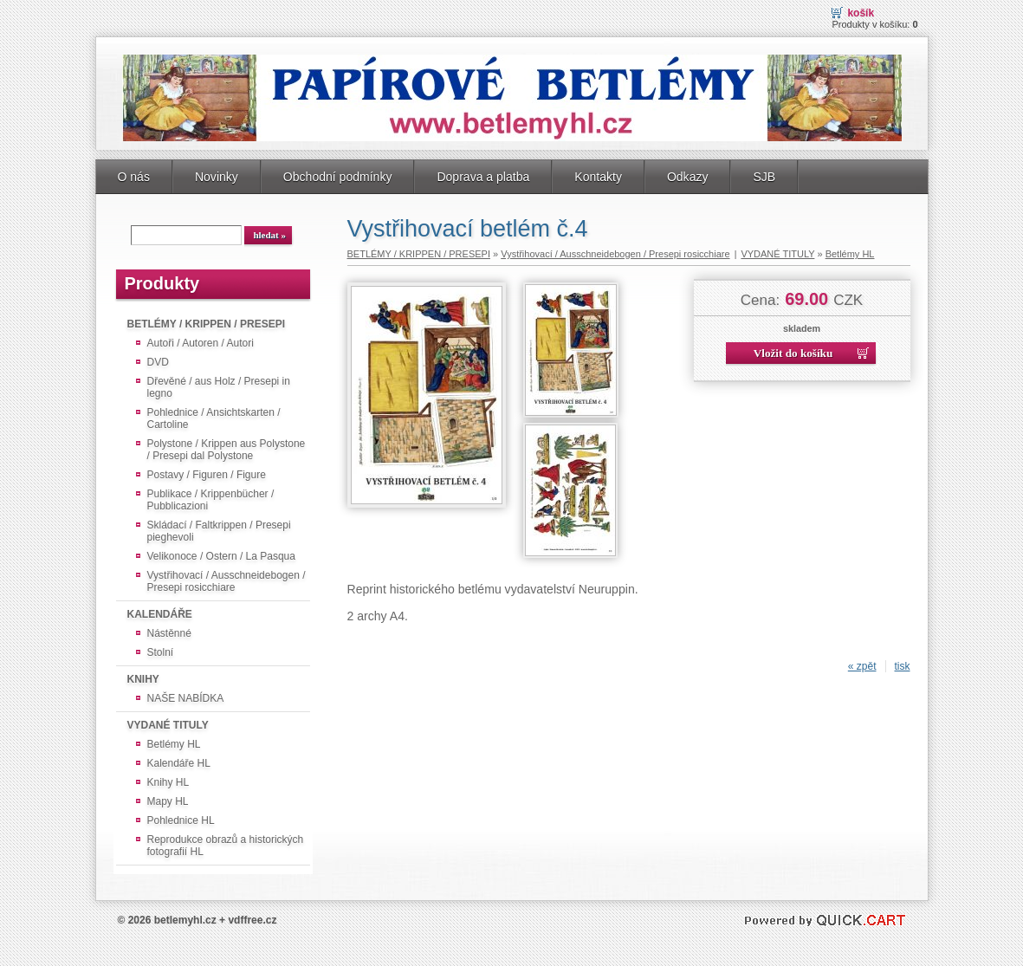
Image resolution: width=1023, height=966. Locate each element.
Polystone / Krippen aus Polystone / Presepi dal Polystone (226, 450)
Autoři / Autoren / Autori (200, 343)
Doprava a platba (483, 177)
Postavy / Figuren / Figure (206, 475)
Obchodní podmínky (337, 177)
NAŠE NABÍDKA (185, 698)
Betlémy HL (174, 744)
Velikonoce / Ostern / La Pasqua (221, 556)
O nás (134, 177)
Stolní (160, 652)
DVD (158, 362)
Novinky (216, 177)
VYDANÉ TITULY (168, 725)
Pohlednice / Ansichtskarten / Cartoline (214, 418)
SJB (764, 177)
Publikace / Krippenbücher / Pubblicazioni (211, 500)
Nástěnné (169, 633)
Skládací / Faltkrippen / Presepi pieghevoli (219, 531)
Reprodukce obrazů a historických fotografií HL (225, 845)
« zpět (862, 666)
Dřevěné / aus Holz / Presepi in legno (218, 387)
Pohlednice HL (181, 820)
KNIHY (143, 679)
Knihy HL (168, 782)
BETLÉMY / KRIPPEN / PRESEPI (206, 324)
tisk (902, 666)
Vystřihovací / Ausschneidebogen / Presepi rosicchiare (226, 581)
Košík (860, 13)
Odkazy (688, 177)
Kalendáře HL (178, 763)
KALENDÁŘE (159, 614)
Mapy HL (168, 801)
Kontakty (598, 177)
